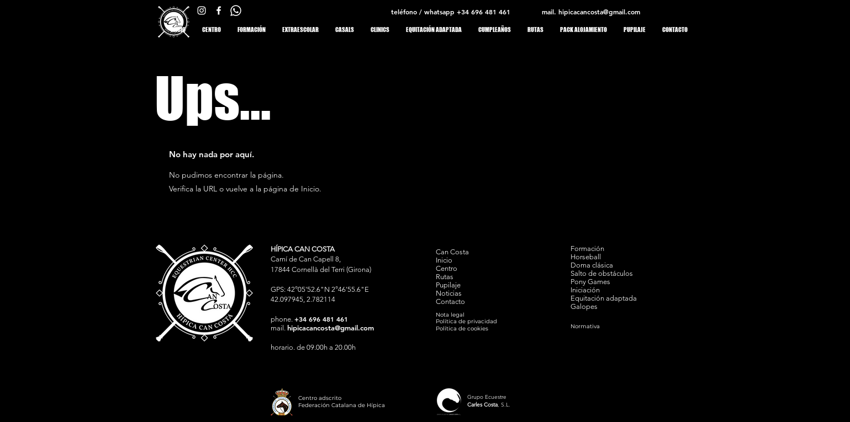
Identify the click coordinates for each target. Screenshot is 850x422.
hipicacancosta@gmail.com (599, 11)
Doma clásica (592, 265)
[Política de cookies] (475, 328)
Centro (446, 268)
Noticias (449, 293)
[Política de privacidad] (475, 321)
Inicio (444, 260)
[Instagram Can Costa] (201, 10)
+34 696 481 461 (483, 11)
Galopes (584, 306)
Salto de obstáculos (602, 273)
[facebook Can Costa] (218, 10)
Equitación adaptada (604, 298)
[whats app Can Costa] (235, 10)
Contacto (450, 301)
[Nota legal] (454, 314)
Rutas (444, 277)
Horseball (586, 257)
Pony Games (590, 281)
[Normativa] (610, 327)
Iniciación (585, 290)
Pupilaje (448, 285)
